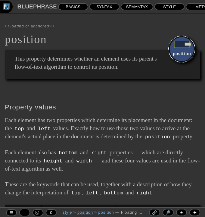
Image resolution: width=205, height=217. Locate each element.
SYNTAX (104, 7)
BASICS (73, 7)
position (85, 212)
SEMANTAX (137, 7)
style (67, 212)
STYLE (169, 7)
